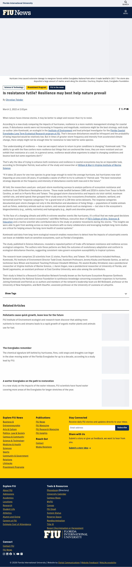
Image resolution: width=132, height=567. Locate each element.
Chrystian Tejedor (14, 100)
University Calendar (56, 494)
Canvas (50, 506)
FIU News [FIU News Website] (7, 550)
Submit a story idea (78, 448)
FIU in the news (57, 87)
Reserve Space (54, 517)
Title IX (50, 524)
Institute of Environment (60, 131)
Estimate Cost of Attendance (17, 524)
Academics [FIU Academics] (8, 498)
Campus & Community (13, 437)
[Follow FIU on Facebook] (11, 554)
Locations (7, 502)
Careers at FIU (10, 521)
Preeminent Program (37, 87)
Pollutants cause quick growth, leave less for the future (33, 315)
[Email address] (92, 428)
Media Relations (44, 447)
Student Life (9, 509)
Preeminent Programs (13, 467)
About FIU (7, 490)
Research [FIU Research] (7, 506)
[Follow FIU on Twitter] (15, 554)
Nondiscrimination (56, 521)
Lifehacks (7, 463)
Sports (6, 452)
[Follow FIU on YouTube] (18, 554)
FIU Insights (41, 433)
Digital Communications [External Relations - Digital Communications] (69, 563)
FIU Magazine (42, 426)
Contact (40, 443)
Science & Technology (13, 87)
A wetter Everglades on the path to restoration (28, 381)
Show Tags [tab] (10, 294)
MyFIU (50, 502)
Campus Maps (54, 498)
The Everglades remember (17, 348)
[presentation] (115, 327)
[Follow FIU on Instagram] (4, 554)
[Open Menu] (125, 12)
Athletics (7, 513)
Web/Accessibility (108, 563)
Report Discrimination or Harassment (65, 528)
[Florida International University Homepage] (18, 3)
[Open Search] (125, 3)
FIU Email (51, 509)
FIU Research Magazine (47, 429)
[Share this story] (124, 109)
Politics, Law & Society (14, 433)
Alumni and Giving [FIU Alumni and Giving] (11, 517)
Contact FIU (8, 546)
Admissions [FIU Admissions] (8, 494)
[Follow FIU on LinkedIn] (7, 554)
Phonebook (52, 490)
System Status (54, 513)
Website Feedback (89, 563)
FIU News (40, 422)
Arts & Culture (10, 429)
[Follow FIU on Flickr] (22, 554)
